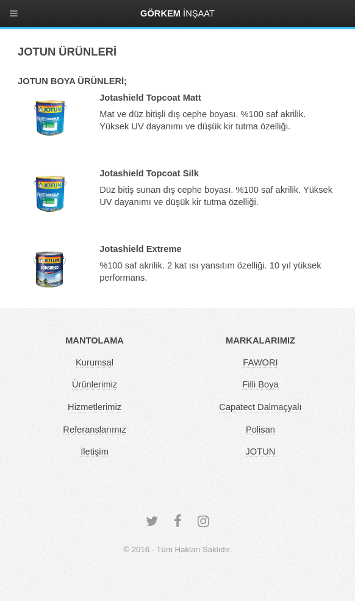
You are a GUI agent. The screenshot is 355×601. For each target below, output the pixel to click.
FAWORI (260, 362)
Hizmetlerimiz (94, 407)
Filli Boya (260, 384)
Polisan (260, 429)
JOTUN (261, 451)
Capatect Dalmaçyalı (260, 407)
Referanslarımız (94, 429)
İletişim (95, 451)
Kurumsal (94, 362)
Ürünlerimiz (94, 384)
